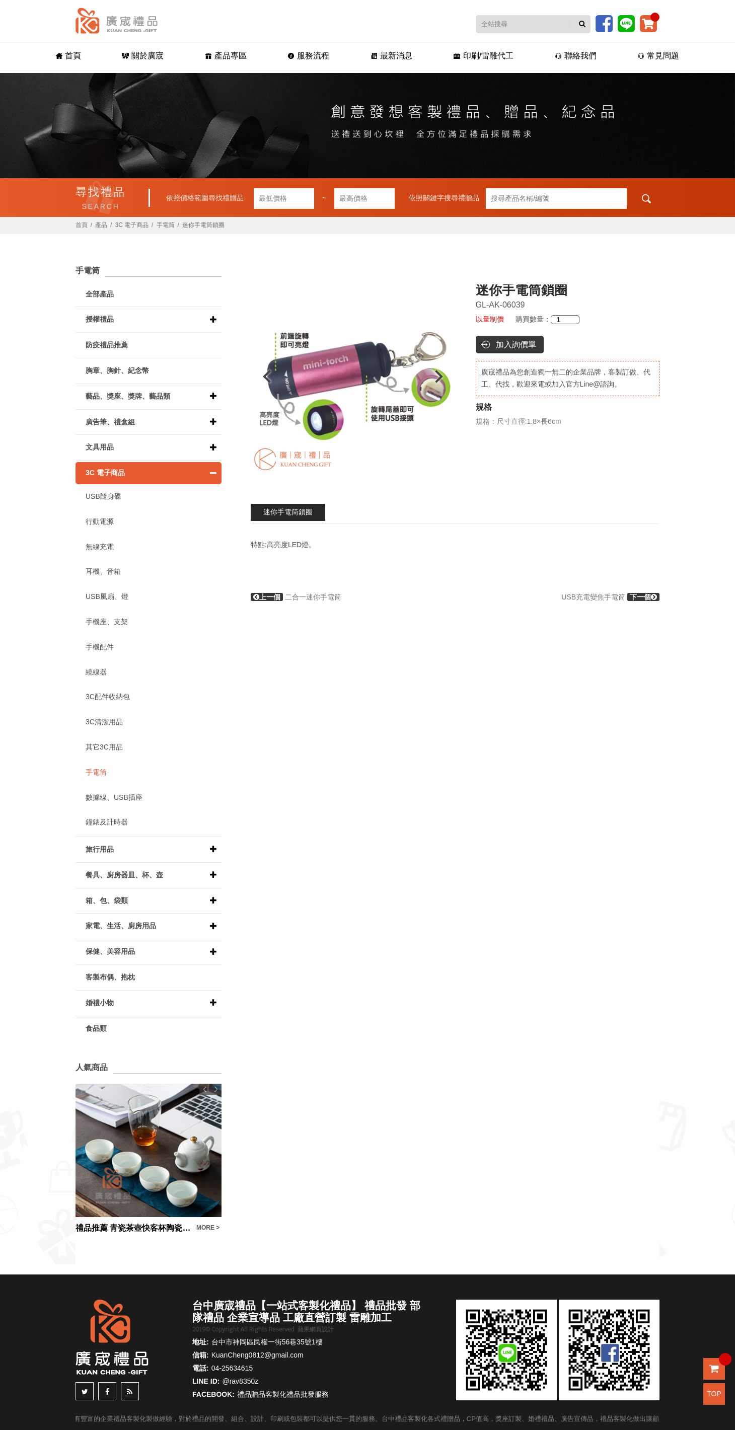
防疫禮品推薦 (107, 345)
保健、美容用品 (110, 951)
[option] (353, 376)
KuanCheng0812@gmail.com (257, 1355)
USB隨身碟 (103, 496)
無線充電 (100, 547)
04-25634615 (232, 1368)
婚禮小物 (100, 1003)
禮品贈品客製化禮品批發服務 (283, 1394)
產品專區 (224, 56)
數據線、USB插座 (114, 797)
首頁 (64, 56)
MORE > (207, 1227)
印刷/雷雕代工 (485, 56)
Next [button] (443, 376)
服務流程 (308, 56)
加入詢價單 (516, 344)
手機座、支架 (107, 622)
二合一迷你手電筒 (296, 597)
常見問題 (662, 56)
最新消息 (392, 56)
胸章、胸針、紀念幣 (117, 370)
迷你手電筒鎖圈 (288, 512)
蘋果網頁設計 (316, 1329)
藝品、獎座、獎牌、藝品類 (128, 396)
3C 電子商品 (132, 225)
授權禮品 (100, 319)
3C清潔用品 (104, 722)
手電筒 (166, 225)
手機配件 (100, 647)
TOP (714, 1394)
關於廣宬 (140, 56)
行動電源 (100, 521)
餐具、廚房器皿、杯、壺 (124, 875)
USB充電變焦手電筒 (610, 597)
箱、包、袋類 (107, 900)
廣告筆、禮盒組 (110, 422)
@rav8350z (240, 1381)
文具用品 (100, 447)
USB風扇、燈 (107, 596)
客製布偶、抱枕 (110, 977)
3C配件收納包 (108, 697)
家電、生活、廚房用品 (121, 926)
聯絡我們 (578, 56)
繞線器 (96, 672)
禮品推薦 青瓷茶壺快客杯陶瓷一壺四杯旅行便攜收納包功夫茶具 (133, 1228)
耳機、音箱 (103, 571)
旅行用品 (100, 849)
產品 (101, 225)
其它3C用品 (104, 747)
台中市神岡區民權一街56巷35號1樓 (267, 1342)
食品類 (96, 1028)
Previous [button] (262, 376)
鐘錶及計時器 (107, 822)
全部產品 (100, 294)
